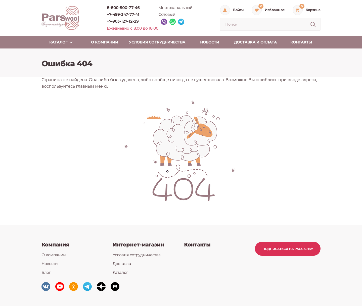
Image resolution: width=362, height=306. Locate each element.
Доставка (122, 263)
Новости (49, 263)
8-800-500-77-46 (123, 7)
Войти (238, 10)
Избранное (274, 10)
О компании (53, 254)
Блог (46, 272)
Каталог (120, 272)
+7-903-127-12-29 (123, 21)
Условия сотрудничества (137, 254)
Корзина (313, 10)
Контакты (197, 245)
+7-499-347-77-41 (123, 14)
